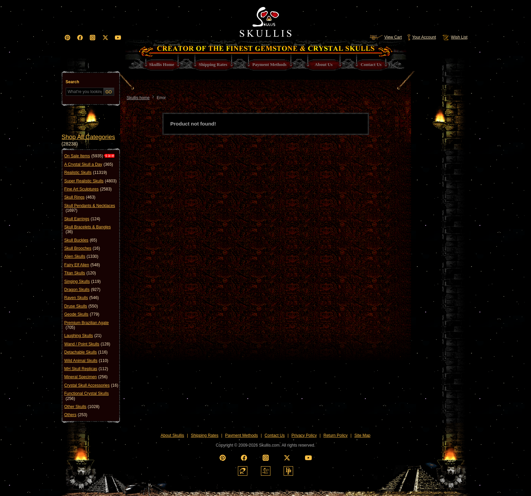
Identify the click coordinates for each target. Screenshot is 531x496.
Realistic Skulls (85, 172)
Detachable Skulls (86, 352)
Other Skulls (82, 406)
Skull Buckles (80, 240)
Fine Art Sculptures (88, 189)
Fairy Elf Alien (82, 265)
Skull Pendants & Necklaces (89, 208)
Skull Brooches (82, 248)
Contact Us (275, 435)
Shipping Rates (204, 435)
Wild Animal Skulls (86, 360)
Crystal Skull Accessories (91, 385)
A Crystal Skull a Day (88, 164)
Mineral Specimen (86, 377)
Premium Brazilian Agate (86, 325)
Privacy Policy (304, 435)
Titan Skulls (80, 273)
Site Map (362, 435)
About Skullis (172, 435)
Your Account (421, 37)
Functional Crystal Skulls (86, 396)
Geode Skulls (81, 314)
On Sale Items (83, 156)
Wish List (454, 37)
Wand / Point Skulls (87, 344)
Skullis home (138, 97)
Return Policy (335, 435)
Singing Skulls (82, 281)
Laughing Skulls (83, 335)
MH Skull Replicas (86, 368)
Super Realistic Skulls (90, 181)
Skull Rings (80, 197)
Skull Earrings (82, 219)
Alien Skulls (81, 256)
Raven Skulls (81, 297)
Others (75, 414)
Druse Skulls (81, 306)
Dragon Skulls (82, 289)
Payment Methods (241, 435)
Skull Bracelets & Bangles (87, 229)
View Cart (385, 37)
